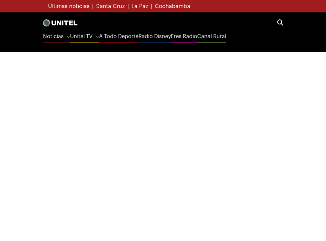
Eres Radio (184, 36)
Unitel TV (81, 36)
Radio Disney (154, 36)
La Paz (139, 6)
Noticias (53, 36)
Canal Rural (211, 36)
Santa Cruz (110, 6)
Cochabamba (172, 6)
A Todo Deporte (118, 36)
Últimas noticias (68, 6)
